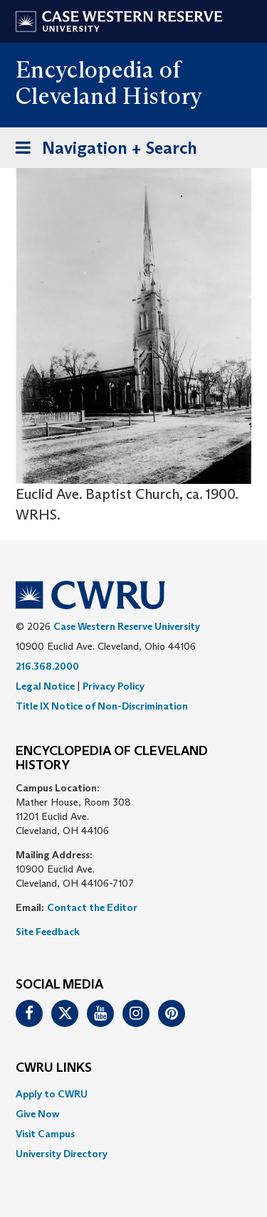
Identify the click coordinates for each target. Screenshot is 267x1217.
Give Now (37, 1113)
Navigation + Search (101, 150)
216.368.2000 (47, 666)
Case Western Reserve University (126, 626)
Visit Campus (45, 1133)
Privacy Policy (114, 686)
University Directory (62, 1153)
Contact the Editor (92, 907)
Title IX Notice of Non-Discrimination (102, 706)
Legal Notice (45, 686)
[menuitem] (133, 1094)
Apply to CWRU (52, 1093)
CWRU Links (54, 1068)
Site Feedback (48, 931)
